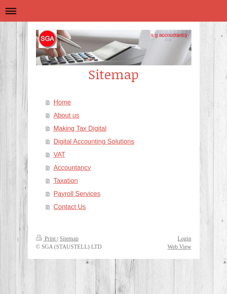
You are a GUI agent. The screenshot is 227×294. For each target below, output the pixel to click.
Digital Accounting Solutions (94, 141)
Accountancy (72, 167)
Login (184, 239)
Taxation (66, 180)
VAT (59, 154)
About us (66, 115)
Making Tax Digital (80, 128)
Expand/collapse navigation (113, 11)
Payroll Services (77, 193)
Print (46, 239)
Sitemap (69, 239)
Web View (179, 247)
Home (62, 102)
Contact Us (70, 206)
